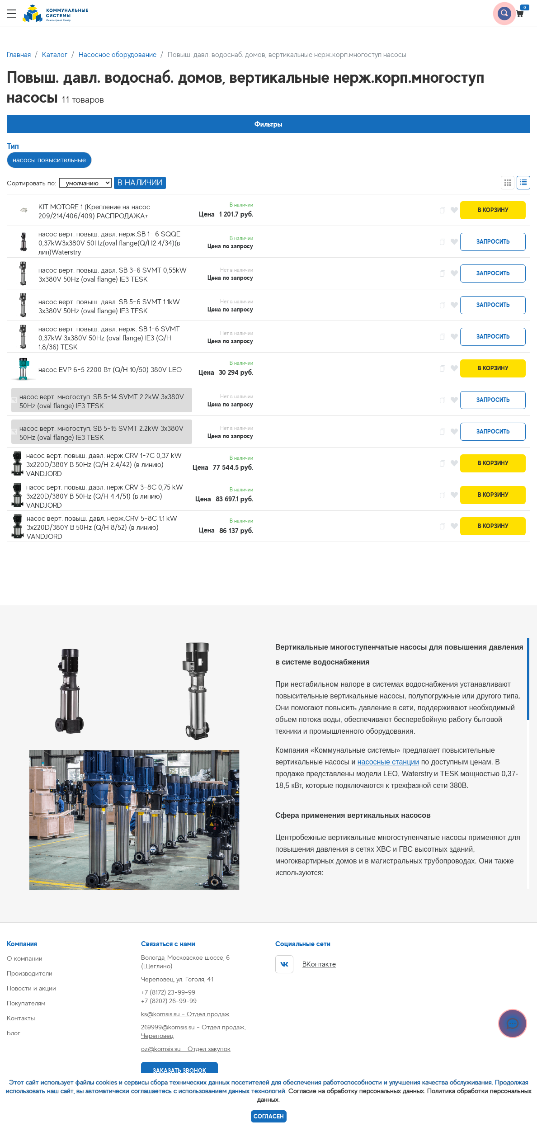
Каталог (54, 55)
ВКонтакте (305, 964)
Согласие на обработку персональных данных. (356, 1090)
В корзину (493, 210)
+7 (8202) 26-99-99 (169, 1000)
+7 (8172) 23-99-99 (168, 992)
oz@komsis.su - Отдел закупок (186, 1048)
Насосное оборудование (117, 55)
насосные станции (388, 762)
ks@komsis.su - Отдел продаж (185, 1014)
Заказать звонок (179, 1070)
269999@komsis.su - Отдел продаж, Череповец (193, 1031)
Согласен (269, 1116)
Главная (19, 55)
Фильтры (268, 124)
